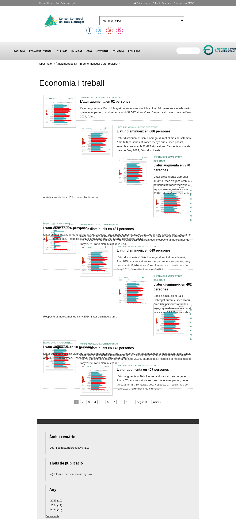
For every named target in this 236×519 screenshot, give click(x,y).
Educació (118, 51)
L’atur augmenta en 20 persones (68, 347)
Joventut (102, 51)
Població (19, 51)
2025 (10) (56, 500)
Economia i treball (41, 51)
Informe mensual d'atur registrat (101, 97)
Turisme (62, 51)
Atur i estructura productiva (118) (70, 447)
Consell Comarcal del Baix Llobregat (57, 3)
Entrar (138, 3)
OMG (89, 51)
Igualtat (76, 51)
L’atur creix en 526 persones (65, 228)
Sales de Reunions (161, 3)
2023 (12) (56, 510)
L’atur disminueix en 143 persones (107, 348)
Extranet (177, 3)
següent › (142, 402)
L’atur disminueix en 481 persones (107, 229)
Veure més (52, 516)
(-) (52, 474)
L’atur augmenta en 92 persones (105, 101)
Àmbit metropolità (66, 63)
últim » (157, 402)
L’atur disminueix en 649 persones (144, 250)
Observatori (46, 63)
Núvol (147, 3)
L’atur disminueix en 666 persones (144, 131)
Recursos (134, 51)
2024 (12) (56, 505)
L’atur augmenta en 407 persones (143, 369)
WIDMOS (189, 3)
